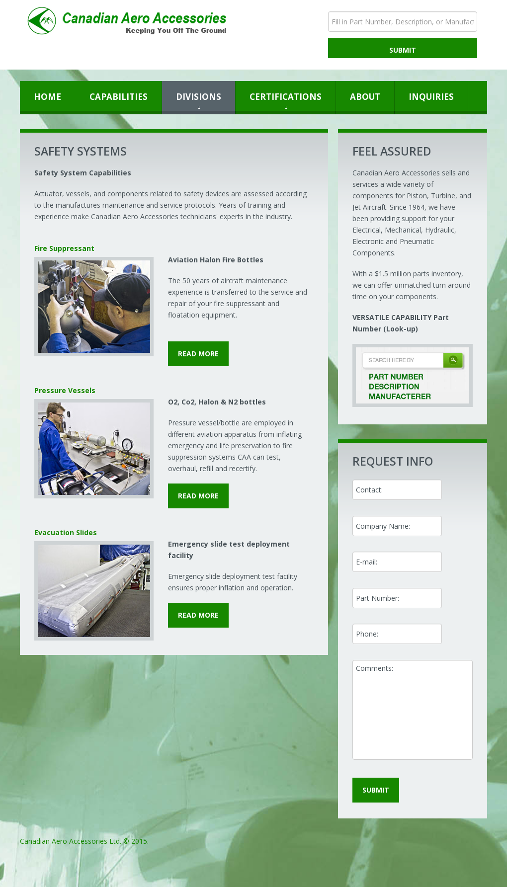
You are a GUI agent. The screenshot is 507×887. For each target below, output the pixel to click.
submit (375, 790)
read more (198, 353)
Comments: (412, 710)
